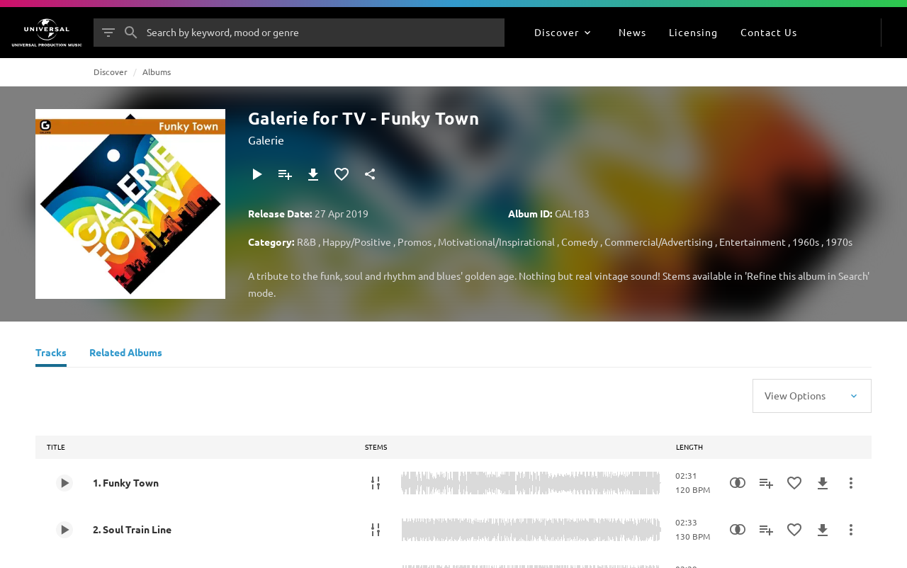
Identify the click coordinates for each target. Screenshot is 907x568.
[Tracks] (51, 354)
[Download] (313, 174)
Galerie (266, 139)
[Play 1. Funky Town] (64, 483)
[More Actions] (851, 483)
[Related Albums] (125, 354)
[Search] (131, 32)
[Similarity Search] (737, 483)
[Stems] (375, 483)
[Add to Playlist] (284, 174)
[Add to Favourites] (341, 174)
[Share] (369, 174)
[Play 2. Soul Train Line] (64, 530)
